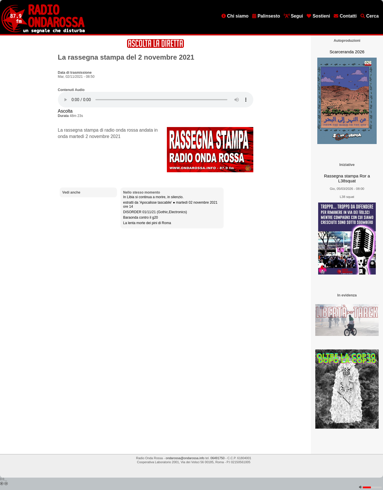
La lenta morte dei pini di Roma (147, 223)
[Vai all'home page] (43, 32)
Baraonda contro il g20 (140, 217)
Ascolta (65, 111)
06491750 (217, 458)
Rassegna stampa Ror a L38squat (347, 178)
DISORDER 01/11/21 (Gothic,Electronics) (155, 212)
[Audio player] (155, 99)
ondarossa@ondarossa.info (185, 458)
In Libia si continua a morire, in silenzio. (153, 197)
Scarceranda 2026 (346, 52)
